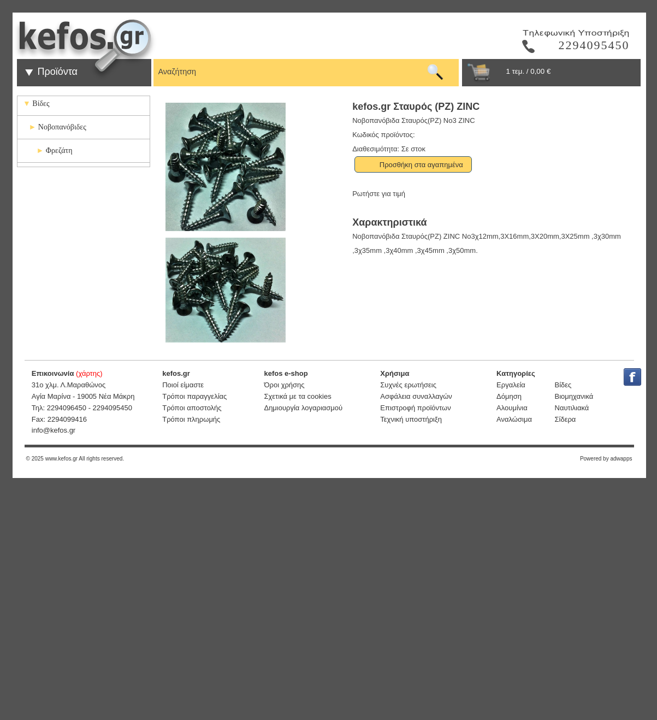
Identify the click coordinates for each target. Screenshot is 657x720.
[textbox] (289, 70)
